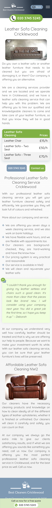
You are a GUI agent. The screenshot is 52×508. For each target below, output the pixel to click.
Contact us (37, 168)
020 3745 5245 (16, 168)
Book (38, 7)
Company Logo (13, 7)
